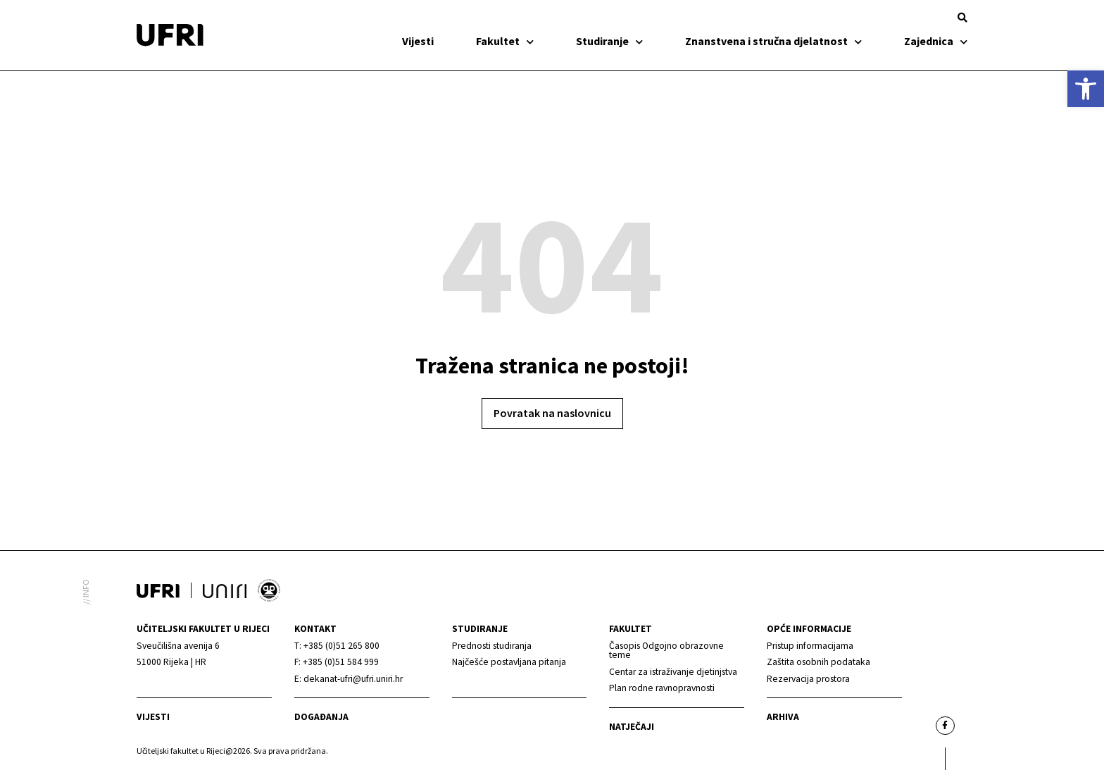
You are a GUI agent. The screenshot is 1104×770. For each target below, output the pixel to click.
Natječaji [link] (631, 727)
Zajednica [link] (935, 41)
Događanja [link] (321, 717)
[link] (1085, 88)
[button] (962, 18)
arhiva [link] (783, 717)
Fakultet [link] (505, 41)
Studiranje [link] (609, 41)
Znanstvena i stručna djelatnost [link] (773, 41)
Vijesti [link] (418, 41)
